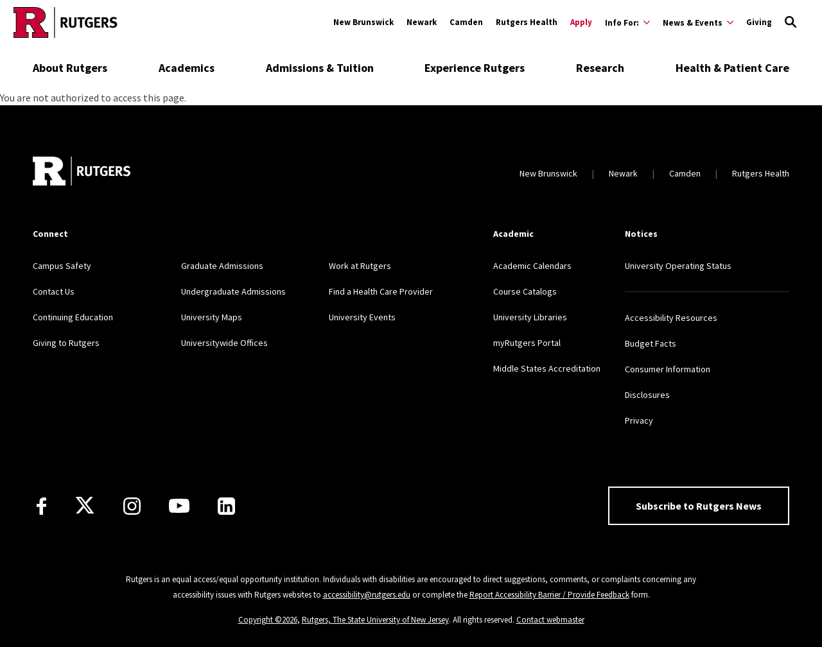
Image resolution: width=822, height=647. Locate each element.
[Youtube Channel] (179, 506)
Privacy (639, 420)
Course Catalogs (525, 291)
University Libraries (530, 317)
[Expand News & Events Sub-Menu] (698, 22)
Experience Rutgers (474, 67)
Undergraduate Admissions (233, 291)
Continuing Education (73, 317)
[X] (84, 506)
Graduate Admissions (222, 266)
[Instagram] (132, 506)
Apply (581, 22)
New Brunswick (363, 22)
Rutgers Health (526, 22)
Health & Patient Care (732, 67)
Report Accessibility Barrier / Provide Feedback (549, 594)
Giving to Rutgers (66, 343)
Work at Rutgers (360, 266)
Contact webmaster (550, 619)
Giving (759, 22)
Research (600, 67)
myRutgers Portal (527, 343)
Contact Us (53, 291)
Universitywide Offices (224, 343)
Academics (186, 67)
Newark (422, 22)
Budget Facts (650, 343)
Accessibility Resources (671, 318)
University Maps (211, 317)
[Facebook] (41, 506)
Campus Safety (62, 266)
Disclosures (647, 395)
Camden (466, 22)
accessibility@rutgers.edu (366, 594)
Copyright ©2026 (267, 619)
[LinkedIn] (226, 506)
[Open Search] (790, 22)
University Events (362, 317)
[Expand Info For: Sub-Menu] (627, 22)
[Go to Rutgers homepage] (65, 22)
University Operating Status (678, 266)
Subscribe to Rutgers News (699, 505)
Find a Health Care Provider (381, 291)
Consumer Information (667, 369)
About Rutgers (70, 67)
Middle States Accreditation (546, 368)
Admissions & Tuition (320, 67)
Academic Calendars (532, 266)
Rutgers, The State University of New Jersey (375, 619)
